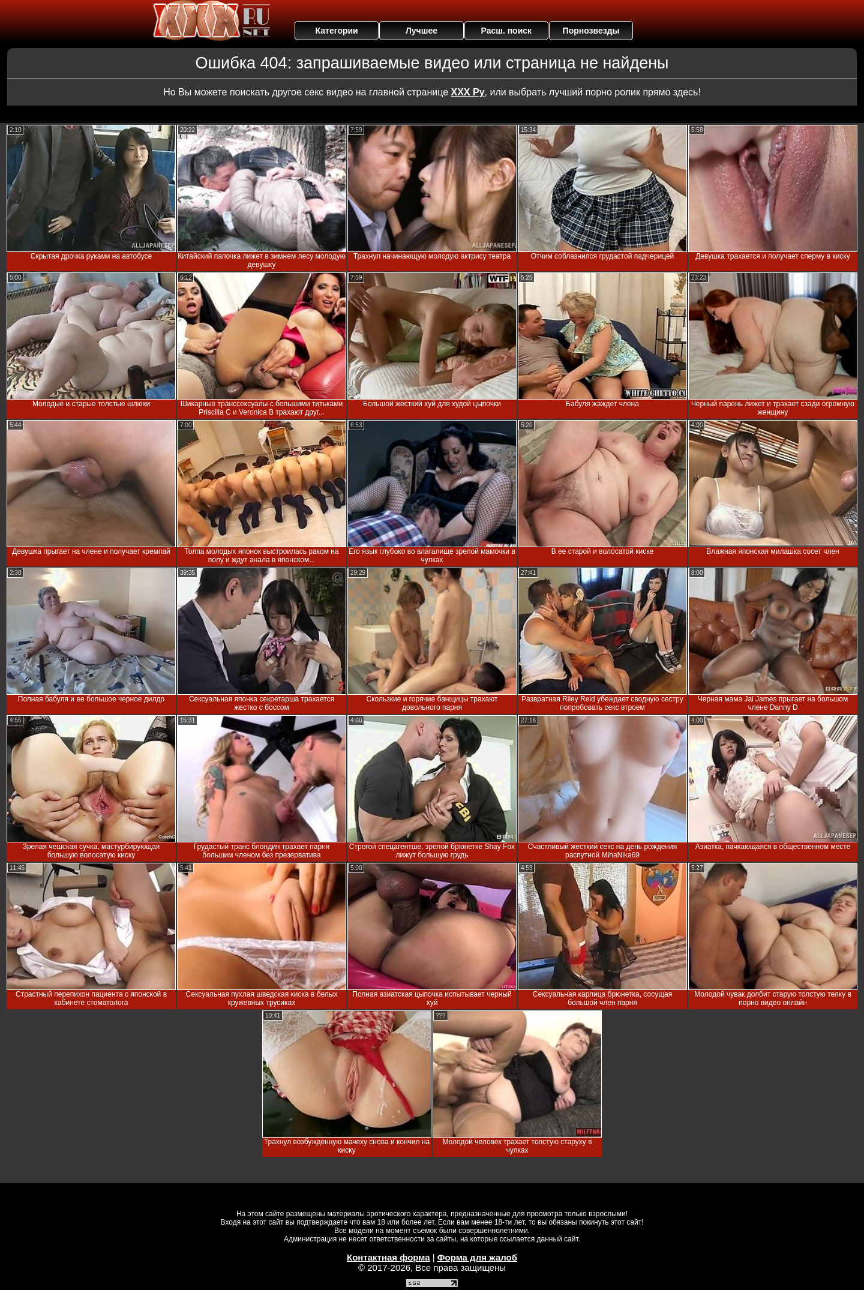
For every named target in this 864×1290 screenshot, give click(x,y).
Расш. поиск (506, 30)
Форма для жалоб (477, 1257)
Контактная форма (388, 1257)
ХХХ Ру (468, 92)
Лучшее (421, 30)
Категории (337, 30)
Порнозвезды (591, 30)
